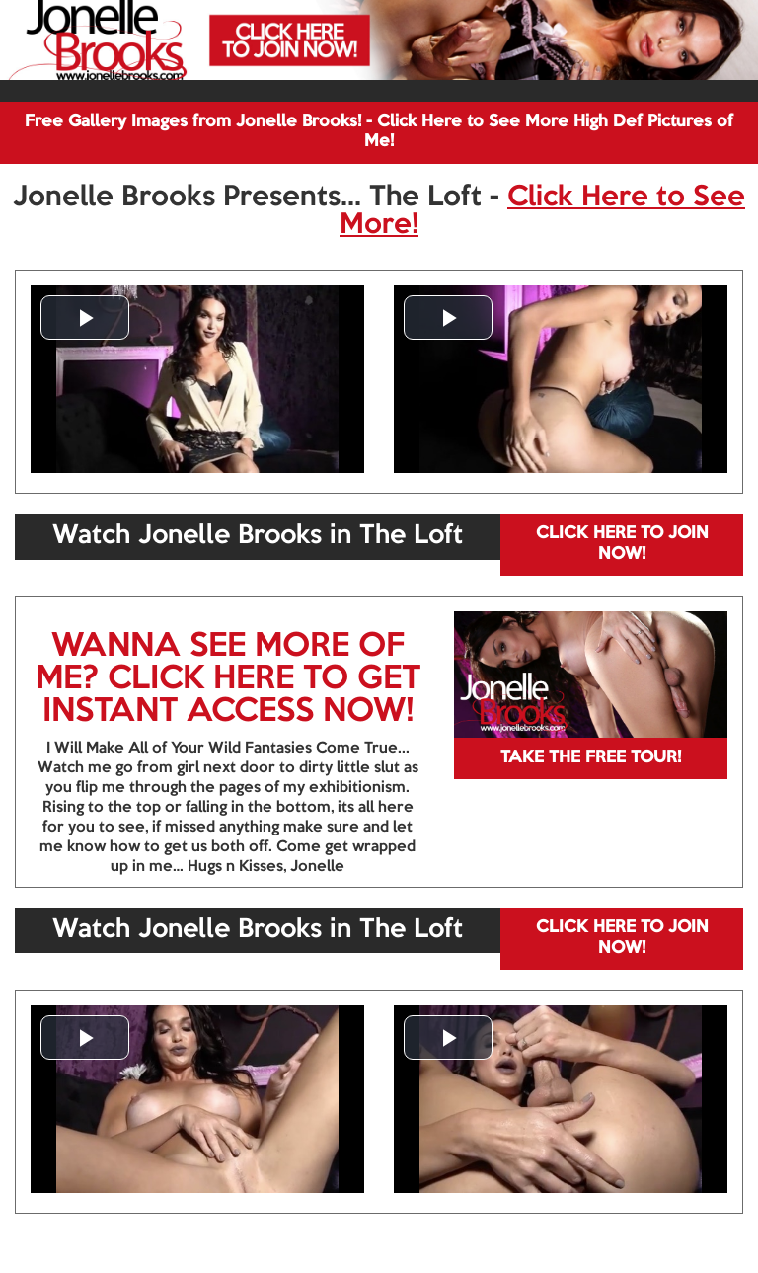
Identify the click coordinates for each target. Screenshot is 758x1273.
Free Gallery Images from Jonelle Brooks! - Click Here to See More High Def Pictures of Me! (379, 132)
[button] (84, 317)
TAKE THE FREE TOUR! (590, 758)
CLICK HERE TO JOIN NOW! (622, 543)
